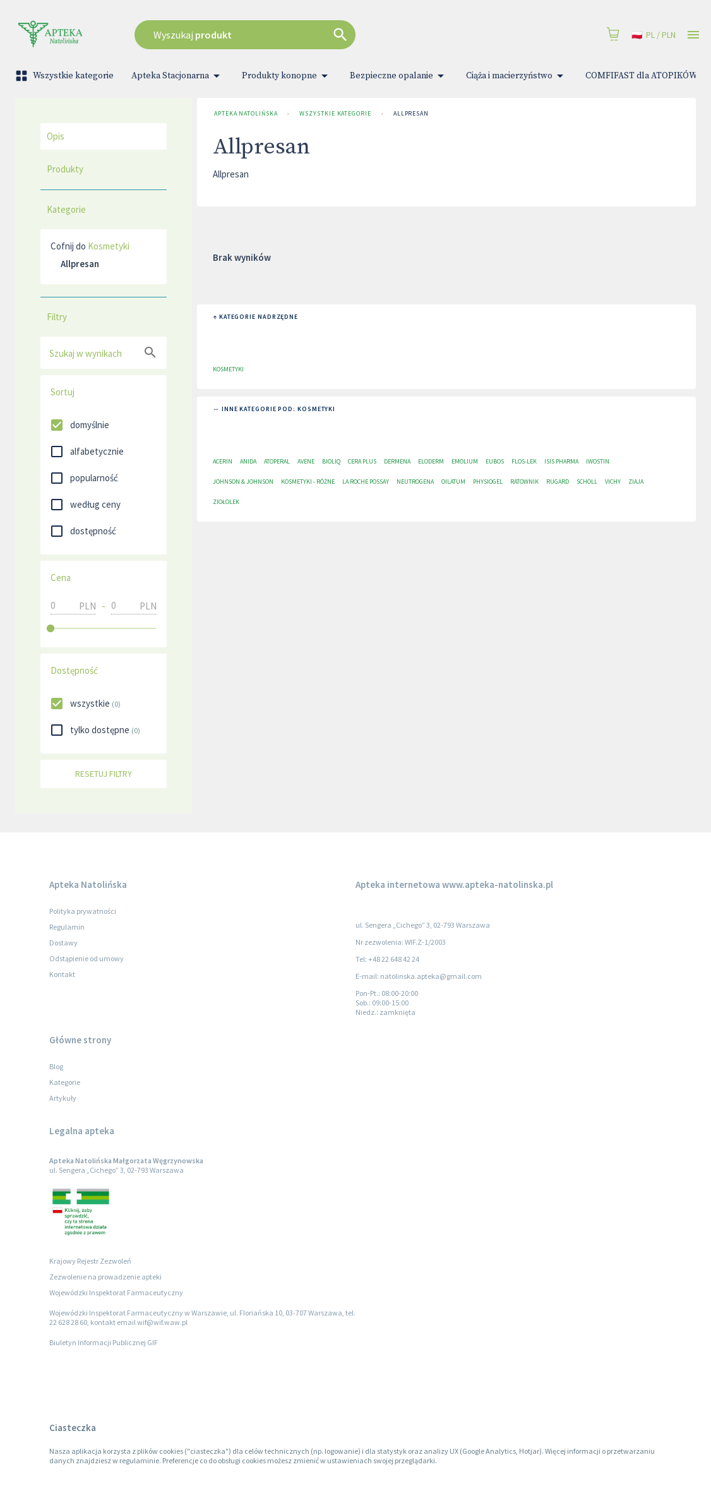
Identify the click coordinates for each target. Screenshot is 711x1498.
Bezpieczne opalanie (399, 75)
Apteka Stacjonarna (178, 75)
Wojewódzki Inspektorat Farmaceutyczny (116, 1292)
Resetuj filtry (103, 774)
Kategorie (64, 1082)
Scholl (587, 481)
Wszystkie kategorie (65, 76)
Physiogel (488, 481)
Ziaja (635, 481)
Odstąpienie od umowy (86, 958)
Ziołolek (226, 502)
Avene (305, 461)
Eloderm (431, 461)
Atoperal (277, 461)
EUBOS (495, 461)
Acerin (222, 461)
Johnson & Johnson (243, 481)
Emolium (464, 461)
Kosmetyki (108, 246)
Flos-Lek (524, 461)
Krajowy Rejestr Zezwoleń (90, 1261)
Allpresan (411, 113)
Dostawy (63, 942)
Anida (248, 461)
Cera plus (362, 461)
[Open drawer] (693, 35)
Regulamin (67, 927)
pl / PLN (653, 35)
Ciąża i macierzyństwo (516, 75)
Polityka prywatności (82, 911)
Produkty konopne (287, 75)
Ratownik (524, 481)
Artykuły (62, 1098)
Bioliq (331, 461)
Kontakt (62, 974)
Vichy (613, 481)
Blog (56, 1066)
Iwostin (597, 461)
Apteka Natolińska (245, 113)
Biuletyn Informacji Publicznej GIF (103, 1342)
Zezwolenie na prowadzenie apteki (105, 1276)
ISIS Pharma (561, 461)
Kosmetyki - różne (308, 481)
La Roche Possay (365, 481)
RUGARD (557, 481)
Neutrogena (415, 481)
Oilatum (453, 481)
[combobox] (295, 34)
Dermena (397, 461)
